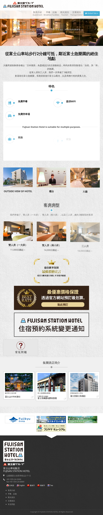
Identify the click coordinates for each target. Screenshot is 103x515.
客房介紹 (37, 13)
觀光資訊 (64, 13)
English (20, 485)
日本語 (10, 485)
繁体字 (31, 485)
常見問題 (11, 504)
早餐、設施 (51, 13)
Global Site (91, 13)
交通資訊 (76, 13)
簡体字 (41, 485)
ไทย (50, 485)
